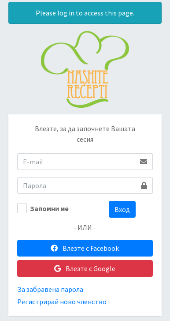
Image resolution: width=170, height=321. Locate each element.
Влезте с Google (84, 268)
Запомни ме (49, 208)
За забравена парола (50, 289)
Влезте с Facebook (85, 248)
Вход (122, 209)
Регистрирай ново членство (62, 301)
